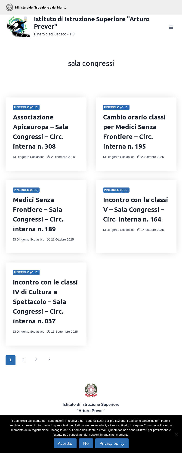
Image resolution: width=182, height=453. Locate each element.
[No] (176, 434)
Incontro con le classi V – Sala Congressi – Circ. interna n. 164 (135, 209)
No (86, 443)
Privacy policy (111, 443)
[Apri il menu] (171, 27)
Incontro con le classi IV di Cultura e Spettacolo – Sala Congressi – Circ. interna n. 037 (45, 301)
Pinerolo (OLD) (26, 107)
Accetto (65, 443)
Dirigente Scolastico (30, 157)
